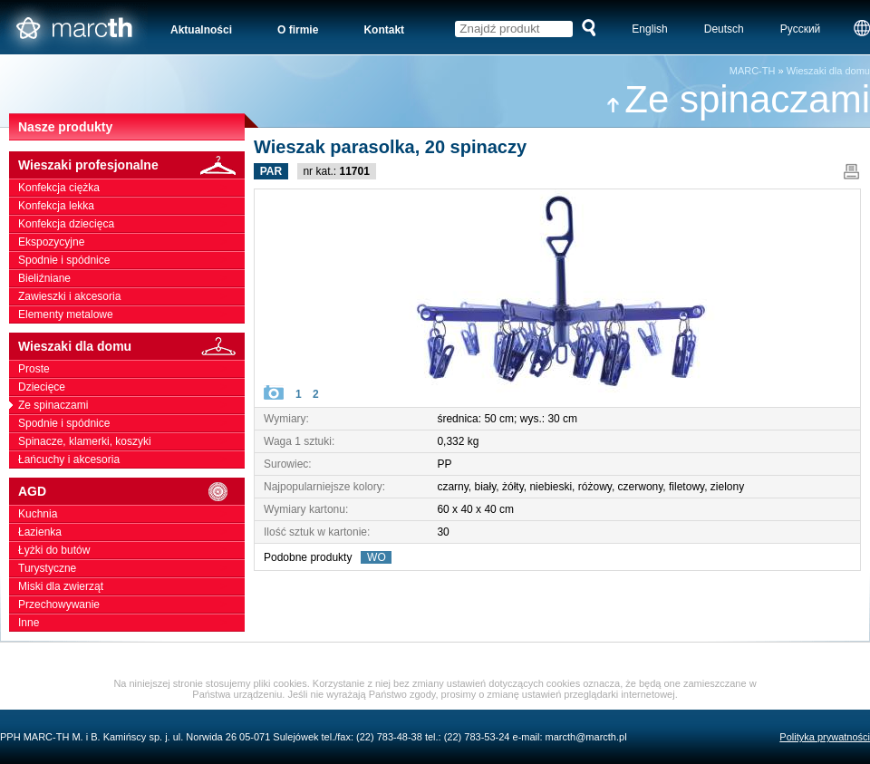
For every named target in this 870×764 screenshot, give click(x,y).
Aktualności (201, 30)
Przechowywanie (131, 604)
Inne (131, 622)
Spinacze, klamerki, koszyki (131, 441)
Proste (131, 369)
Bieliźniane (131, 278)
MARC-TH (753, 70)
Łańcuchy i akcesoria (131, 459)
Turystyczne (131, 568)
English (649, 29)
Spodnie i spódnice (131, 260)
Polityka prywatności (824, 736)
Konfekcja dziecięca (131, 224)
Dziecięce (131, 387)
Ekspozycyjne (131, 242)
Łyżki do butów (131, 550)
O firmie (297, 30)
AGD (131, 491)
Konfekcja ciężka (131, 187)
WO (376, 557)
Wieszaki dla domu (828, 70)
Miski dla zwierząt (131, 586)
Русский (800, 29)
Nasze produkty (65, 127)
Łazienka (131, 532)
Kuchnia (131, 514)
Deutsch (724, 29)
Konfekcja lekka (131, 206)
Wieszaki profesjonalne (131, 165)
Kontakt (383, 30)
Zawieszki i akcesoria (131, 296)
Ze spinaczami (737, 99)
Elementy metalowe (131, 314)
